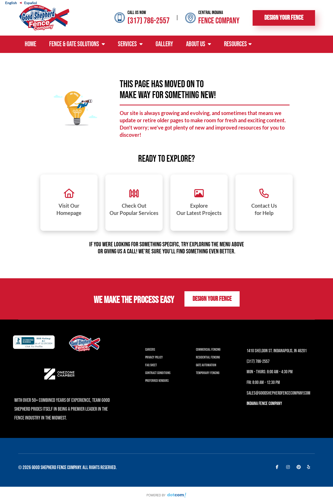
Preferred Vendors (157, 380)
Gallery (164, 44)
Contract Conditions (157, 373)
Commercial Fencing (208, 349)
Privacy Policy (154, 357)
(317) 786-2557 (148, 21)
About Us (198, 44)
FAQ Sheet (151, 365)
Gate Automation (206, 365)
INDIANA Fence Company (264, 403)
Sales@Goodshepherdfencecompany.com (278, 393)
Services (130, 44)
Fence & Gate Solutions (77, 44)
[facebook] (278, 466)
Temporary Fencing (207, 373)
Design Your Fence (283, 18)
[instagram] (288, 466)
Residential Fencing (208, 357)
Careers (150, 349)
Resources (238, 44)
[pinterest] (299, 466)
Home (30, 44)
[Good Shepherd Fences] (44, 17)
